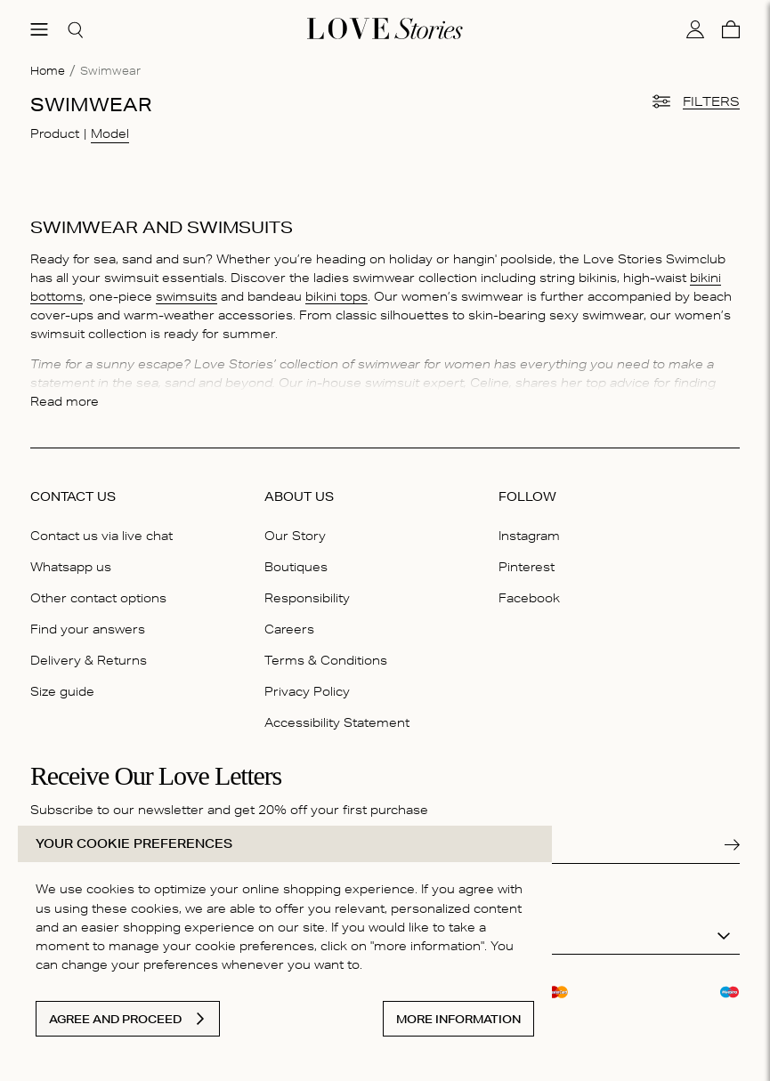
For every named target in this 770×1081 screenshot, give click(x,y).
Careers (289, 629)
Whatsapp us (70, 567)
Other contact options (98, 598)
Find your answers (87, 629)
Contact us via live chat (101, 536)
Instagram (529, 536)
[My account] (695, 29)
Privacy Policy (307, 691)
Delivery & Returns (88, 660)
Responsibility (307, 598)
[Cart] (731, 29)
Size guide (62, 691)
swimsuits (186, 296)
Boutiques (296, 567)
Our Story (295, 536)
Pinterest (526, 567)
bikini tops (336, 296)
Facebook (529, 598)
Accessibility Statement (336, 722)
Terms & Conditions (325, 660)
